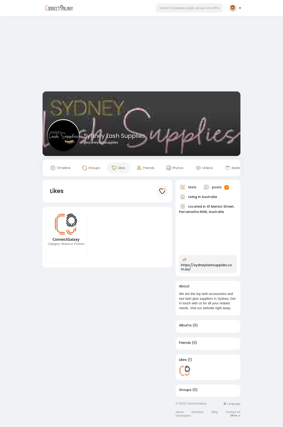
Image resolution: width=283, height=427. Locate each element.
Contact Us (233, 411)
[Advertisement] (141, 55)
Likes (183, 360)
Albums (185, 325)
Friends (185, 343)
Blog (215, 411)
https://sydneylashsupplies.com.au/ (206, 267)
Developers (183, 415)
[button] (189, 8)
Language (231, 403)
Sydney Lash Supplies (114, 136)
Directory (197, 411)
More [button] (235, 415)
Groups (185, 390)
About (179, 411)
